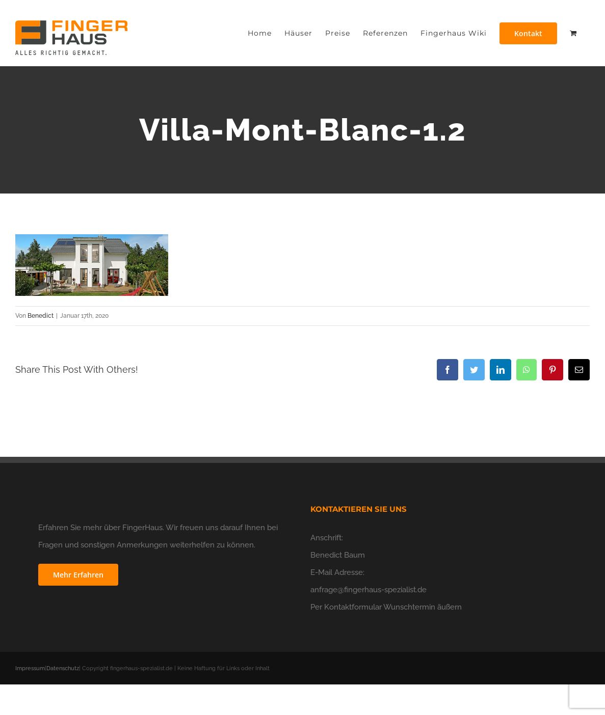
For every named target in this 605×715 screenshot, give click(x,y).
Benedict (41, 315)
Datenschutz (62, 668)
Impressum (30, 668)
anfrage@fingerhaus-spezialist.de (368, 589)
